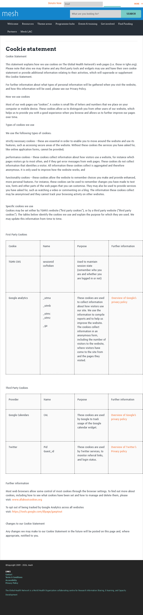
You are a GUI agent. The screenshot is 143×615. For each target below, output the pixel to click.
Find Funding (125, 23)
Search (131, 13)
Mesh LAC (26, 31)
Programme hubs (65, 23)
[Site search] (96, 14)
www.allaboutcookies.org (27, 499)
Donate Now (54, 3)
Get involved (107, 23)
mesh (10, 14)
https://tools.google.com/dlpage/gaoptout (37, 511)
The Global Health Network (29, 3)
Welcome (12, 23)
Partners (12, 31)
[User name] (83, 4)
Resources (28, 23)
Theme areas (44, 23)
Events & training (87, 23)
